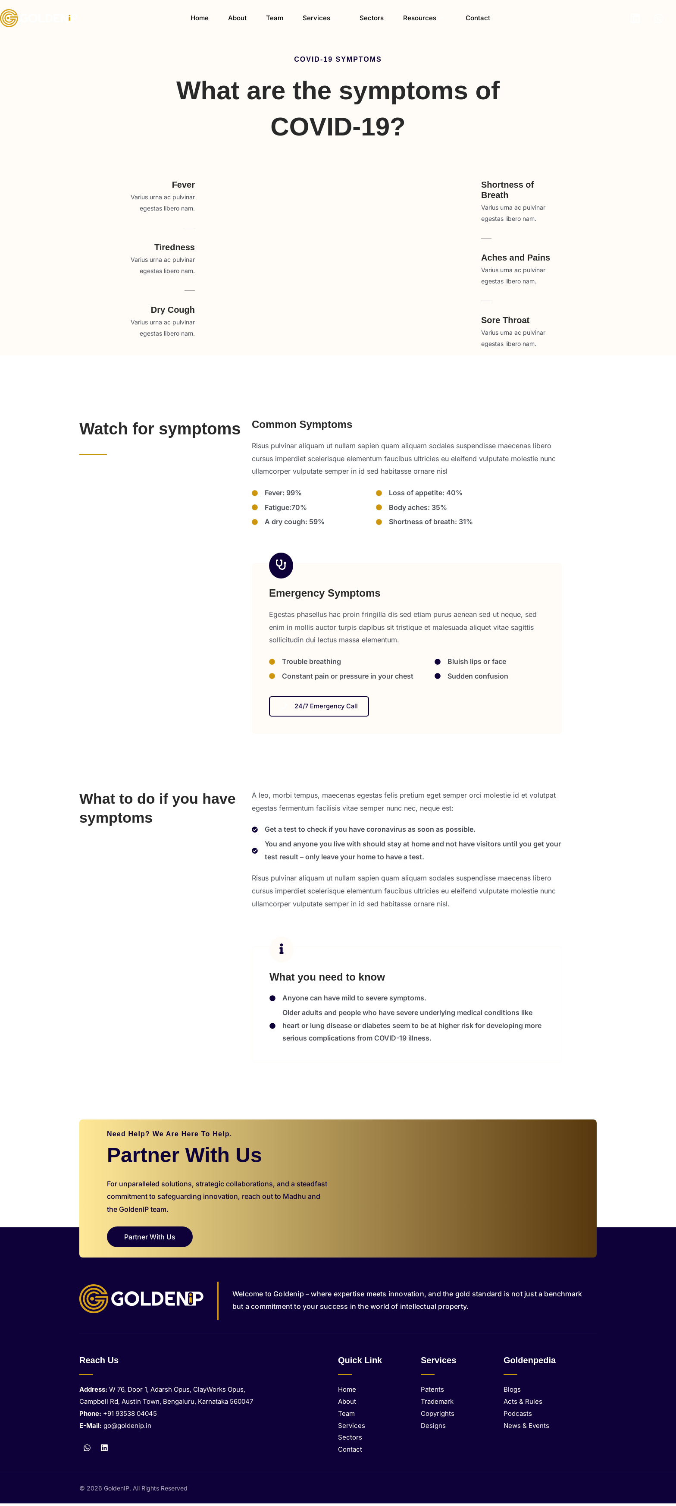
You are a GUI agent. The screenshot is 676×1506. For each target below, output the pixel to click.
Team (277, 18)
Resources (409, 18)
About (245, 18)
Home (213, 18)
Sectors (363, 18)
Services (317, 18)
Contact (458, 18)
